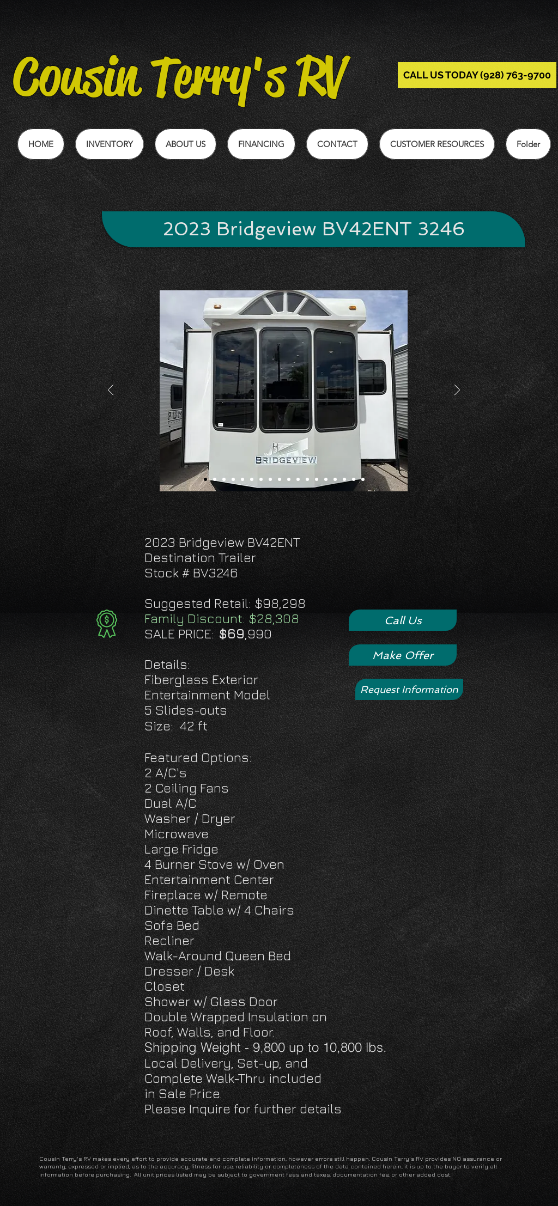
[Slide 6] (251, 479)
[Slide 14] (325, 479)
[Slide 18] (363, 479)
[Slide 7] (261, 479)
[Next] (457, 391)
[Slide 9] (279, 479)
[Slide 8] (270, 479)
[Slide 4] (233, 479)
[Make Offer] (403, 655)
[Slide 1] (205, 479)
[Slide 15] (335, 479)
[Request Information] (409, 689)
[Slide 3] (224, 479)
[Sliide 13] (316, 479)
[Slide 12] (307, 479)
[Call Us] (403, 620)
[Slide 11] (298, 479)
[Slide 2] (214, 479)
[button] (437, 144)
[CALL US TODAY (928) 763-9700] (477, 75)
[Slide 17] (353, 479)
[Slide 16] (344, 479)
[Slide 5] (242, 479)
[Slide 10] (288, 479)
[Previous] (110, 391)
